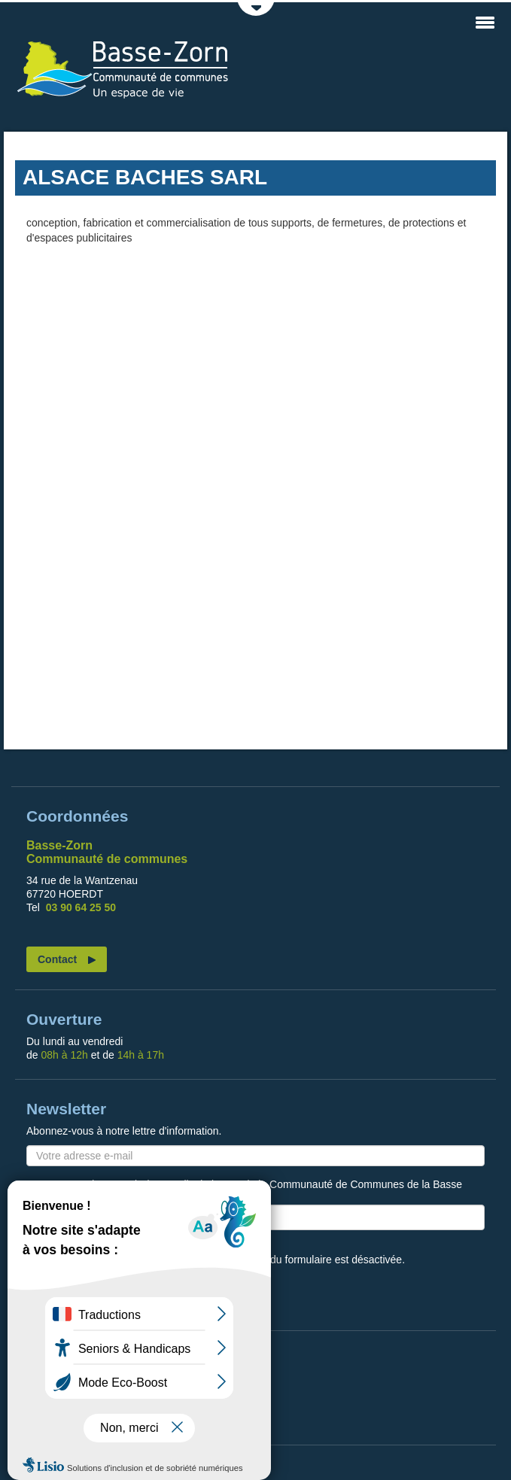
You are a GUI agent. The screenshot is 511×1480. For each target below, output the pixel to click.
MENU (484, 22)
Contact (57, 959)
